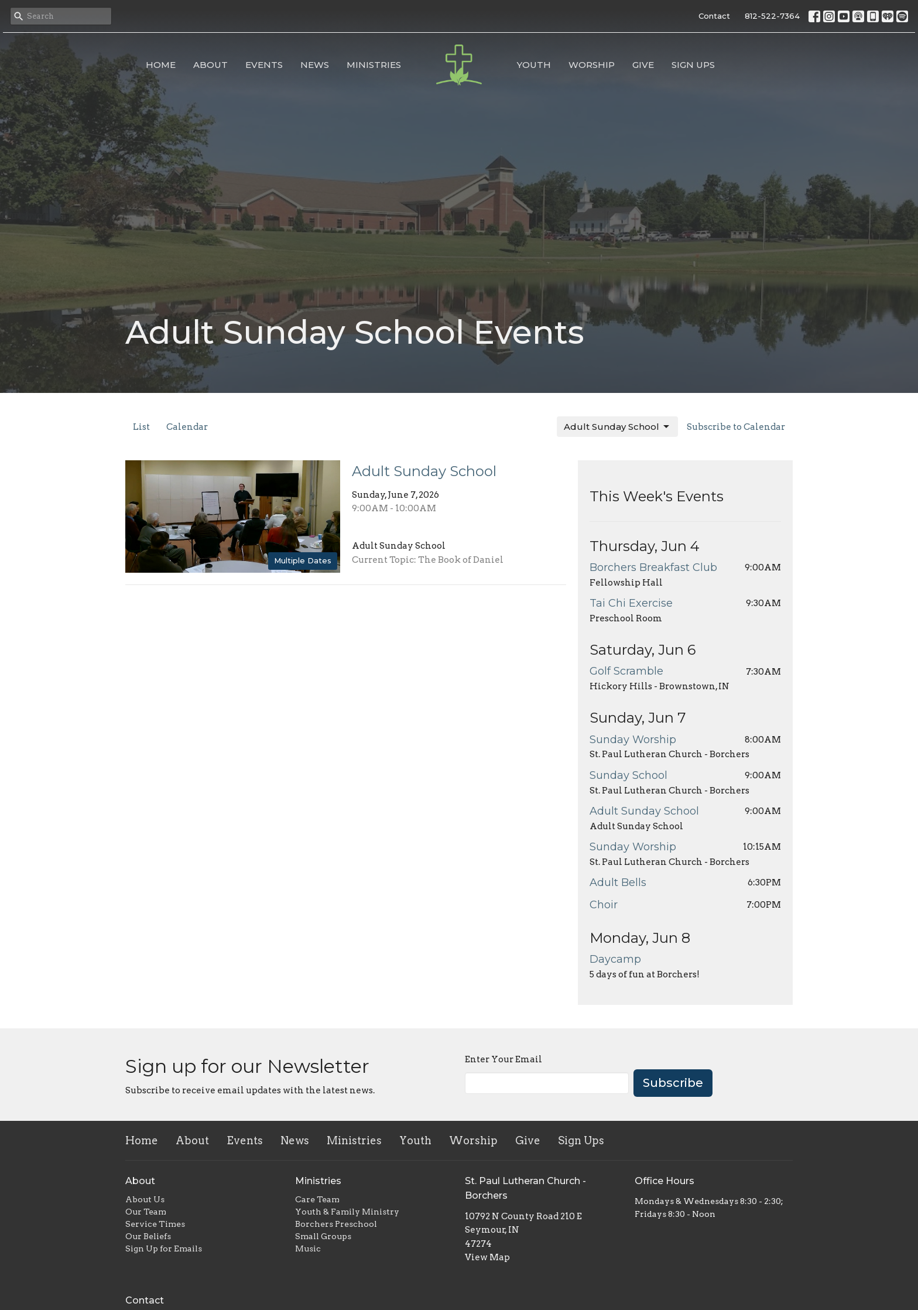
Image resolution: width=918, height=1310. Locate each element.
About (210, 64)
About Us (145, 1199)
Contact (714, 15)
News (314, 64)
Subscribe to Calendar (736, 427)
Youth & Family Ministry (347, 1211)
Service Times (155, 1224)
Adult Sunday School (617, 427)
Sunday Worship (633, 739)
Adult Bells (618, 882)
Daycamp (615, 959)
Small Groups (323, 1236)
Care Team (317, 1199)
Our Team (145, 1211)
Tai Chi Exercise (631, 603)
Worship (591, 64)
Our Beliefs (148, 1236)
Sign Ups (693, 64)
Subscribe (673, 1083)
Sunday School (628, 775)
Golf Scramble (626, 671)
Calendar (187, 427)
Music (308, 1248)
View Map (487, 1257)
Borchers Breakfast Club (653, 567)
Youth (534, 64)
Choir (604, 904)
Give (643, 64)
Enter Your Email (503, 1059)
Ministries (374, 64)
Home (161, 64)
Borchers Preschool (336, 1224)
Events (264, 64)
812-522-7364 (772, 15)
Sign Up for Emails (163, 1248)
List (141, 427)
